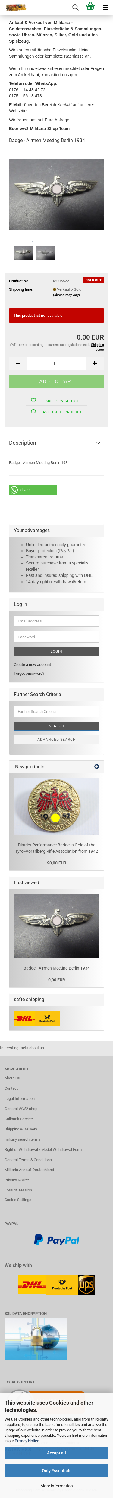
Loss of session (18, 1190)
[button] (18, 363)
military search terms (22, 1139)
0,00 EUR (56, 979)
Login (56, 651)
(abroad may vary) (66, 295)
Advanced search (56, 739)
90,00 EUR (56, 863)
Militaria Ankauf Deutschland (29, 1169)
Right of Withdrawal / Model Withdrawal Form (43, 1149)
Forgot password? (29, 673)
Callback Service (19, 1119)
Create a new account (32, 664)
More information (56, 1486)
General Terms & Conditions (28, 1160)
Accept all (56, 1453)
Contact (11, 1088)
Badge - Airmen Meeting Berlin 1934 (57, 968)
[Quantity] (56, 363)
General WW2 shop (21, 1108)
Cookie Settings (18, 1199)
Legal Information (20, 1098)
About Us (12, 1078)
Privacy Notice (27, 1441)
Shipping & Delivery (21, 1129)
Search (56, 726)
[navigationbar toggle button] (105, 7)
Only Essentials (56, 1470)
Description (22, 443)
